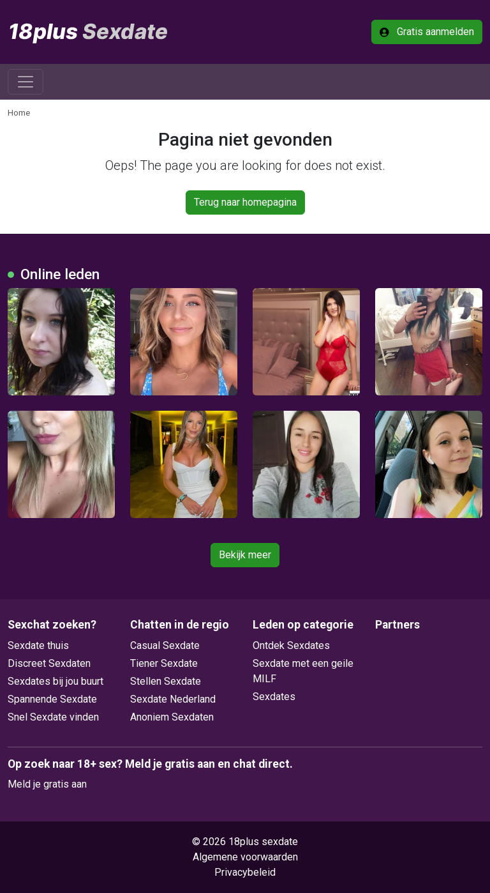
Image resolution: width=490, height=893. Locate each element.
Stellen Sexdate (165, 681)
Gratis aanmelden (427, 32)
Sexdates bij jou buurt (55, 681)
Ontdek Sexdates (291, 645)
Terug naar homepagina (245, 202)
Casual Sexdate (165, 645)
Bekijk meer (245, 555)
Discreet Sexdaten (49, 663)
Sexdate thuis (38, 645)
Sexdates (274, 697)
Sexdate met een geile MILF (303, 671)
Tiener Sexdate (164, 663)
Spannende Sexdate (52, 699)
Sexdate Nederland (173, 699)
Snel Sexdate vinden (53, 717)
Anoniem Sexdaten (172, 717)
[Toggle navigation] (25, 82)
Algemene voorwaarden (245, 857)
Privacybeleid (245, 872)
